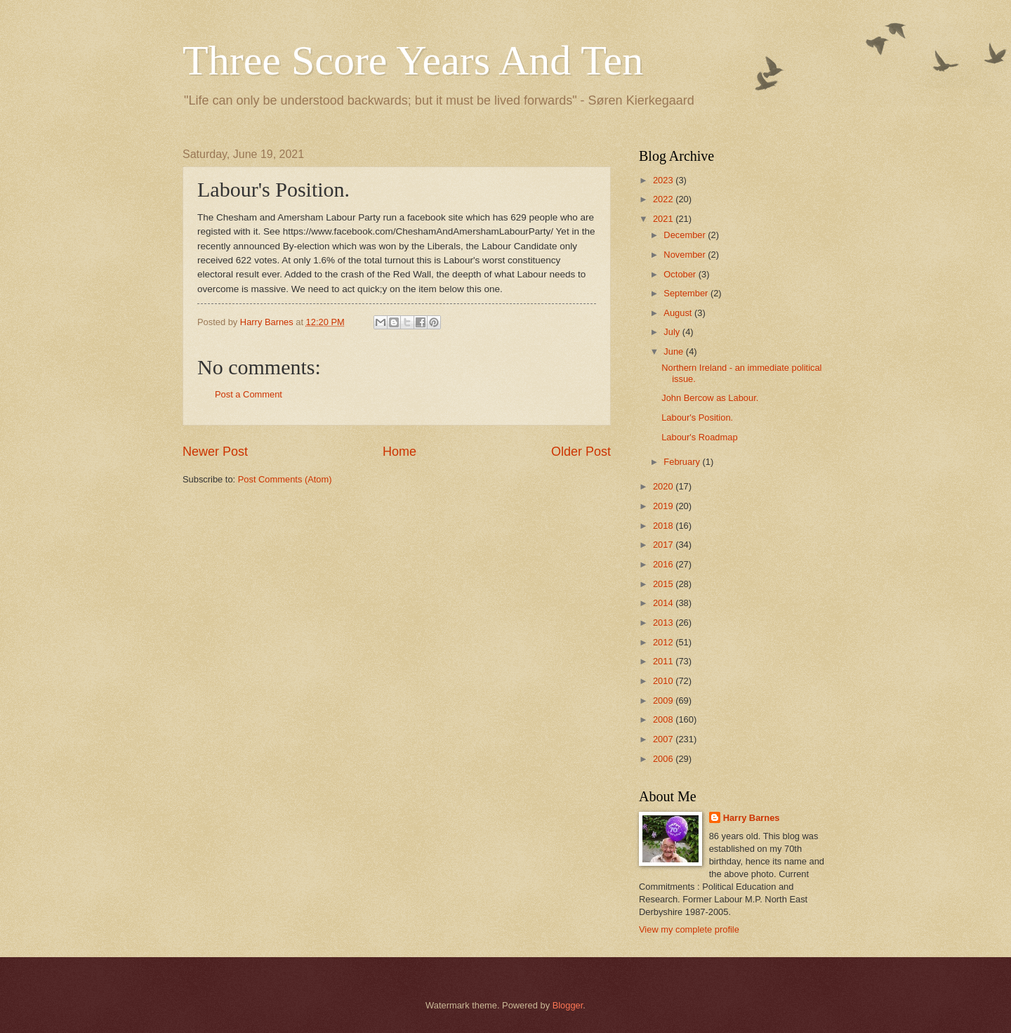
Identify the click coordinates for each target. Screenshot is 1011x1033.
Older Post (581, 452)
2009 (664, 700)
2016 (664, 564)
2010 (664, 681)
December (685, 235)
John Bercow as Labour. (709, 398)
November (685, 254)
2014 (664, 603)
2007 (664, 739)
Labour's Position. (697, 417)
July (672, 332)
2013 (664, 622)
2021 (664, 218)
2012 (664, 642)
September (687, 293)
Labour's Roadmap (699, 437)
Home (399, 452)
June (674, 351)
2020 (664, 486)
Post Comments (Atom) (285, 479)
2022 (664, 199)
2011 (664, 661)
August (678, 313)
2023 (664, 180)
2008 (664, 719)
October (680, 274)
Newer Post (215, 452)
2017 (664, 544)
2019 (664, 506)
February (682, 461)
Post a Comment (248, 394)
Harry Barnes (751, 817)
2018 (664, 525)
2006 (664, 759)
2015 (664, 584)
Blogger (568, 1005)
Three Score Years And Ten (413, 60)
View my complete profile (689, 929)
